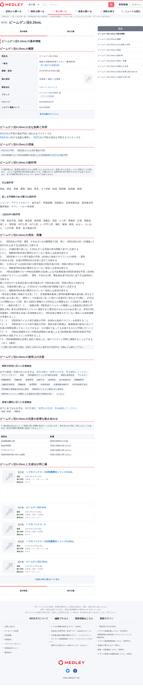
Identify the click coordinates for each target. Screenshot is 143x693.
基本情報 (23, 31)
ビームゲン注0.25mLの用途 (109, 50)
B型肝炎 (4, 133)
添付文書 (71, 31)
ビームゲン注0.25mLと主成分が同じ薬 (114, 77)
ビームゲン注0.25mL (37, 562)
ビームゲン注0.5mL (36, 507)
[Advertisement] (47, 494)
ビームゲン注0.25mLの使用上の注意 (113, 66)
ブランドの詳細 (47, 96)
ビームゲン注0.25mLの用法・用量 (112, 61)
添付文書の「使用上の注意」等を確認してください (62, 372)
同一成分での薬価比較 (50, 65)
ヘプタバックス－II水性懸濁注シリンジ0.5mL (49, 472)
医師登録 (123, 4)
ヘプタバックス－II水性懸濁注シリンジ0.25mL (50, 541)
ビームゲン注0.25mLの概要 (109, 39)
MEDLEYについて (38, 618)
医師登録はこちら (84, 618)
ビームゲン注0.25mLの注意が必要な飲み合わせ (118, 72)
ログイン (136, 4)
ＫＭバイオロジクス (48, 87)
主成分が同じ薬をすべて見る (47, 579)
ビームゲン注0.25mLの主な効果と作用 (114, 45)
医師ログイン (107, 618)
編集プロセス (61, 618)
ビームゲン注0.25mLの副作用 (110, 55)
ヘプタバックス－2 (36, 524)
